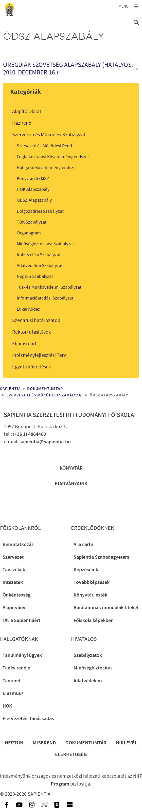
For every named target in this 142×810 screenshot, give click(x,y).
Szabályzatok (88, 655)
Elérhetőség (71, 754)
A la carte (83, 544)
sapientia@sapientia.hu (45, 442)
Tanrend (11, 681)
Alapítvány (14, 607)
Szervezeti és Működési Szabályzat (48, 134)
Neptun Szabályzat (35, 276)
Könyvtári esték (90, 595)
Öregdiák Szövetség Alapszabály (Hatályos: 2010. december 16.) (68, 69)
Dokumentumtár (45, 389)
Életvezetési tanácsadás (28, 718)
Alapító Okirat (26, 111)
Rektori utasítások (31, 332)
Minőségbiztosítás (93, 668)
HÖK (7, 706)
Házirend (21, 123)
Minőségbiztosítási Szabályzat (45, 244)
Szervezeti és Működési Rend (44, 146)
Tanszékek (14, 569)
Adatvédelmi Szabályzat (40, 265)
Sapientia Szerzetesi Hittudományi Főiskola (69, 415)
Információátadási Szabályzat (45, 298)
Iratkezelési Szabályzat (39, 255)
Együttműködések (31, 367)
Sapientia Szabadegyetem (101, 557)
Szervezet (13, 557)
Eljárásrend (24, 343)
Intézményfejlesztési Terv (39, 355)
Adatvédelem (88, 681)
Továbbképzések (92, 582)
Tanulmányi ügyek (22, 655)
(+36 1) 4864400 (29, 434)
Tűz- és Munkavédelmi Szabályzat (49, 287)
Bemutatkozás (18, 544)
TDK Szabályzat (31, 222)
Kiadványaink (71, 483)
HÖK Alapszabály (33, 189)
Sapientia (10, 389)
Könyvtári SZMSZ (33, 178)
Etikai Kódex (28, 309)
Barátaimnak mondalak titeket (106, 607)
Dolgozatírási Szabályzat (40, 211)
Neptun (14, 743)
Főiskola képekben (94, 620)
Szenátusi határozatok (36, 320)
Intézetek (13, 582)
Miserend (44, 743)
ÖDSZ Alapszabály (34, 200)
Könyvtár (71, 468)
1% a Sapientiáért (21, 620)
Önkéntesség (16, 595)
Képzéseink (86, 569)
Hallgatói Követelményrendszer (47, 168)
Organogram (29, 233)
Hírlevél (126, 743)
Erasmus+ (13, 693)
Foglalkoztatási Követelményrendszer (53, 157)
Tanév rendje (16, 668)
